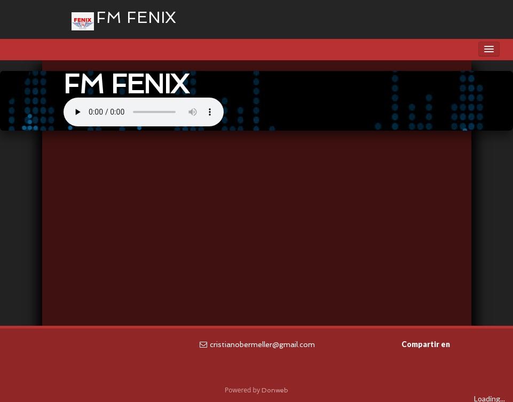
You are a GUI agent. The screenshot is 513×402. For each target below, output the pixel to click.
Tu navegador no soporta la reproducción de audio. (144, 112)
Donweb (275, 390)
